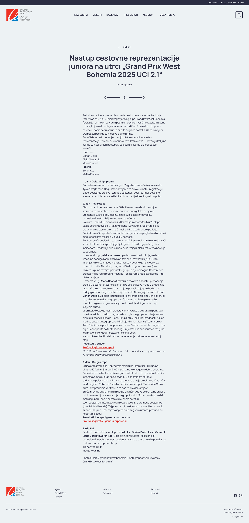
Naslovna (81, 15)
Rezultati (131, 15)
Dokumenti (213, 2)
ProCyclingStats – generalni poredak (105, 421)
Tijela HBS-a (166, 15)
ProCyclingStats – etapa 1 (98, 347)
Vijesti (97, 15)
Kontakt (232, 2)
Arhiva (241, 2)
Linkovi (223, 2)
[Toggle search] (239, 15)
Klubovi (148, 15)
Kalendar (113, 15)
